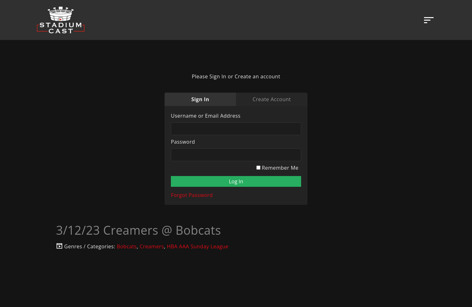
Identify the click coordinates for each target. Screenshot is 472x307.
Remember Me (277, 167)
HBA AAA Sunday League (197, 246)
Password (183, 141)
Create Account (272, 99)
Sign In (200, 99)
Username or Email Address (205, 115)
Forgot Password (192, 195)
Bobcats (127, 246)
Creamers (152, 246)
